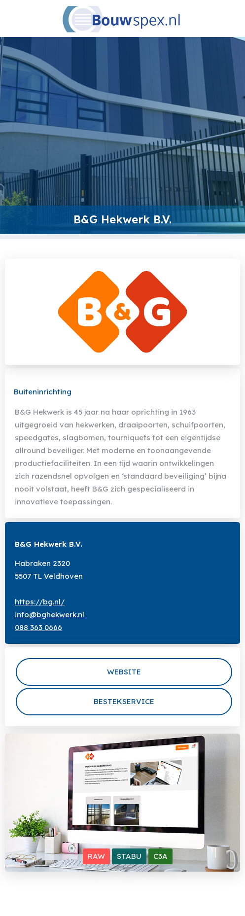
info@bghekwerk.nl (49, 614)
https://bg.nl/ (40, 601)
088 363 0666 (38, 627)
